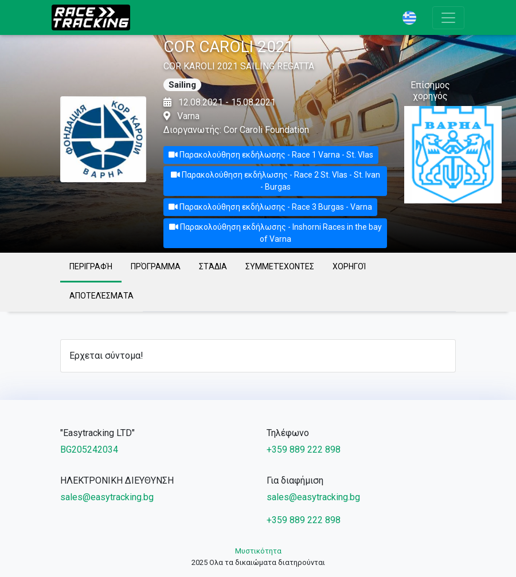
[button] (412, 17)
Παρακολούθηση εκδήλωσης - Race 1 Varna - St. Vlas (271, 154)
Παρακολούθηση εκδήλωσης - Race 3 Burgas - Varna (270, 206)
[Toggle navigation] (448, 17)
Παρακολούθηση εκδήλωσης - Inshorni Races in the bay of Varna (275, 233)
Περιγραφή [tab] (90, 266)
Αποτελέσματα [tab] (101, 295)
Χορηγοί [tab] (349, 266)
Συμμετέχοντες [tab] (279, 266)
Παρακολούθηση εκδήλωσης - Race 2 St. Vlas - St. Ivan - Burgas (275, 180)
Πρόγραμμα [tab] (156, 266)
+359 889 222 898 (304, 449)
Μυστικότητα (258, 551)
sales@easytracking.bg (107, 497)
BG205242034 (89, 449)
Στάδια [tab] (213, 266)
